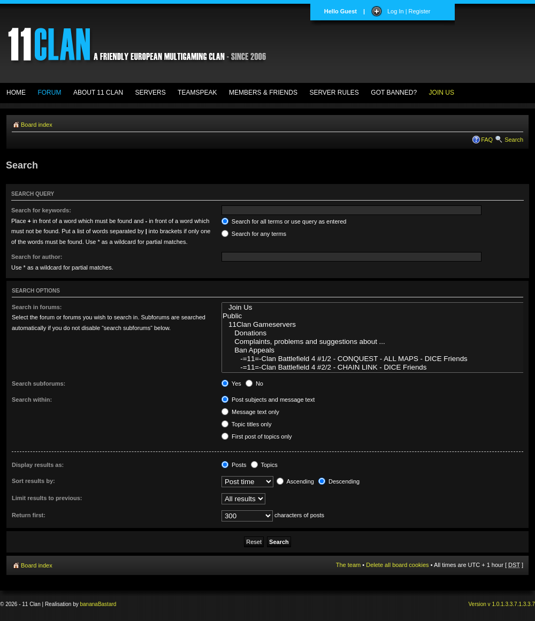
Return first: (28, 515)
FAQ (487, 139)
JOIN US (441, 92)
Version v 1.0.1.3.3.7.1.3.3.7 (501, 604)
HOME (16, 92)
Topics (264, 465)
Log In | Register (409, 11)
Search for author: (36, 257)
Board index (36, 124)
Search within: (32, 399)
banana (89, 604)
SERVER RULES (333, 92)
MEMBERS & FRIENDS (263, 92)
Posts (234, 465)
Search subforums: (38, 383)
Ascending (295, 481)
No (254, 383)
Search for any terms (253, 234)
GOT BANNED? (394, 92)
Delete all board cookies (397, 565)
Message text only (250, 412)
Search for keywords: (41, 210)
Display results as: (38, 465)
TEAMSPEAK (197, 92)
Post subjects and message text (268, 399)
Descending (339, 481)
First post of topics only (256, 436)
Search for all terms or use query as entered (284, 221)
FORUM (49, 92)
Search (514, 139)
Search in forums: (37, 307)
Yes (231, 383)
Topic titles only (246, 424)
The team (348, 565)
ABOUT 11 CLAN (98, 92)
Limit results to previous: (47, 498)
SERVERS (150, 92)
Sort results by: (33, 481)
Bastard (107, 604)
